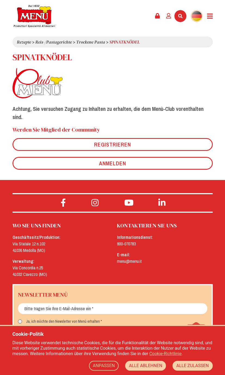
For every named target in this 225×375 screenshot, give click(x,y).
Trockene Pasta (90, 42)
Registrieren (112, 144)
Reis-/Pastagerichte (53, 42)
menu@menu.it (129, 261)
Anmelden (112, 163)
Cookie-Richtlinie (165, 353)
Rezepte (24, 42)
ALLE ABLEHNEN (145, 365)
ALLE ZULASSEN (192, 365)
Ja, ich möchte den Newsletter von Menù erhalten (63, 321)
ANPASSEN (104, 365)
